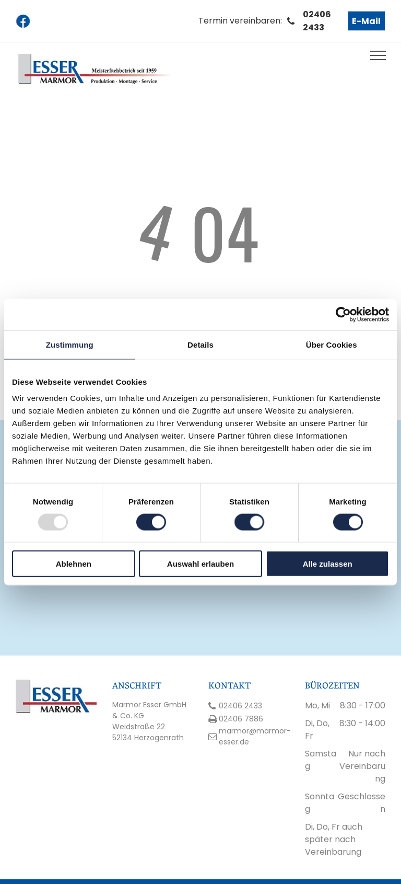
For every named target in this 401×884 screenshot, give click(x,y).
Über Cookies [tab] (331, 344)
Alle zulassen (327, 563)
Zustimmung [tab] (69, 344)
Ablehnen (73, 563)
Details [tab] (200, 344)
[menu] (378, 55)
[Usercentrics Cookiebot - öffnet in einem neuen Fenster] (343, 314)
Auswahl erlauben (200, 563)
